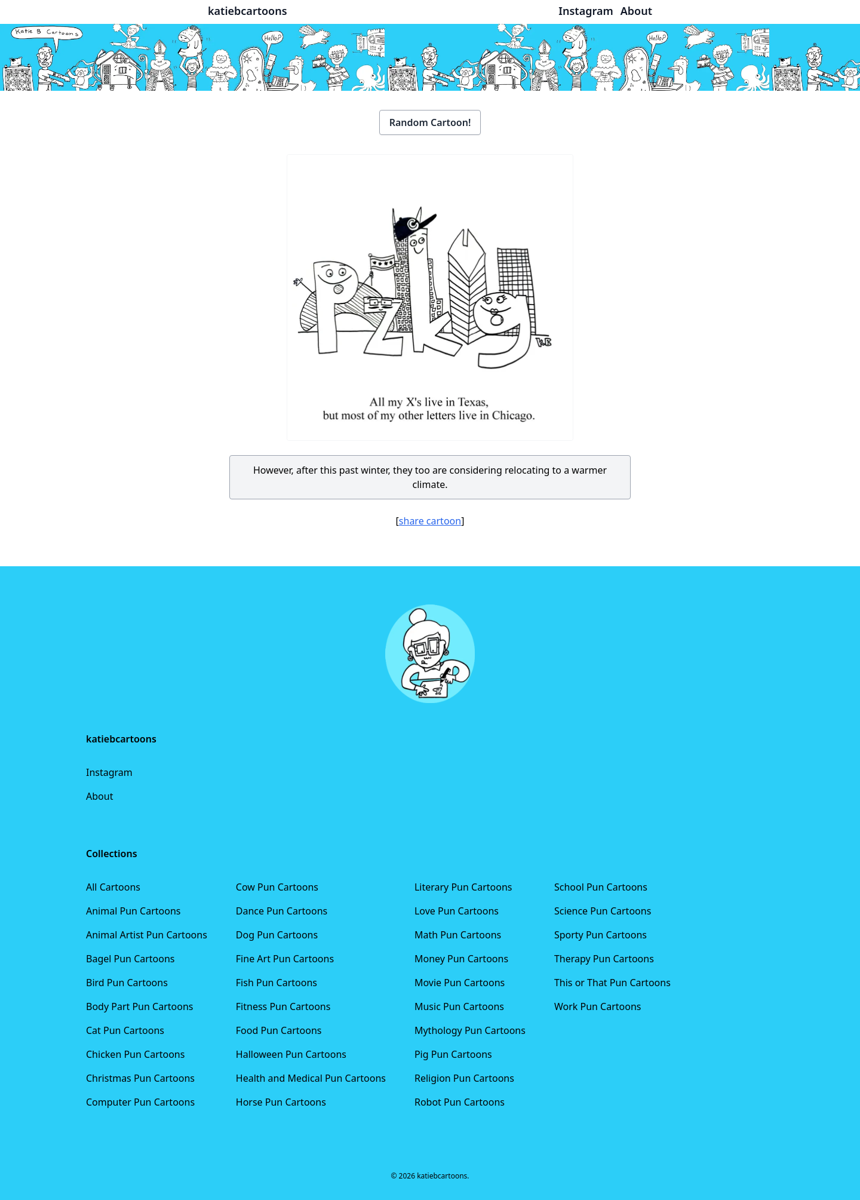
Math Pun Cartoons (457, 934)
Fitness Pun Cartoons (283, 1006)
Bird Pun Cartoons (127, 982)
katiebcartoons (247, 11)
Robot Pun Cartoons (459, 1102)
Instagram (109, 772)
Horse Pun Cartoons (281, 1102)
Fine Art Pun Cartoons (285, 958)
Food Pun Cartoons (279, 1030)
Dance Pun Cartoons (281, 910)
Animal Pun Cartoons (133, 910)
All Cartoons (113, 887)
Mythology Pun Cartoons (470, 1030)
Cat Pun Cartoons (125, 1030)
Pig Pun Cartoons (453, 1054)
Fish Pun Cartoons (276, 982)
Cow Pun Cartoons (277, 887)
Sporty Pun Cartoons (600, 934)
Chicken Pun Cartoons (135, 1054)
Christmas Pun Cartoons (140, 1078)
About (99, 796)
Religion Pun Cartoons (464, 1078)
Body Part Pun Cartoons (139, 1006)
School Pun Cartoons (600, 887)
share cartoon (430, 520)
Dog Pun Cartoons (277, 934)
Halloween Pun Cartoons (291, 1054)
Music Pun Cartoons (459, 1006)
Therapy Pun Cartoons (604, 958)
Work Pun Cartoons (597, 1006)
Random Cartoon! (430, 122)
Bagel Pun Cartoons (130, 958)
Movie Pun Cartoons (459, 982)
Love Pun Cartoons (456, 910)
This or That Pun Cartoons (612, 982)
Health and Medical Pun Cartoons (311, 1078)
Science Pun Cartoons (602, 910)
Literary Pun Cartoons (463, 887)
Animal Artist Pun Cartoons (146, 934)
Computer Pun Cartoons (140, 1102)
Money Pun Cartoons (461, 958)
